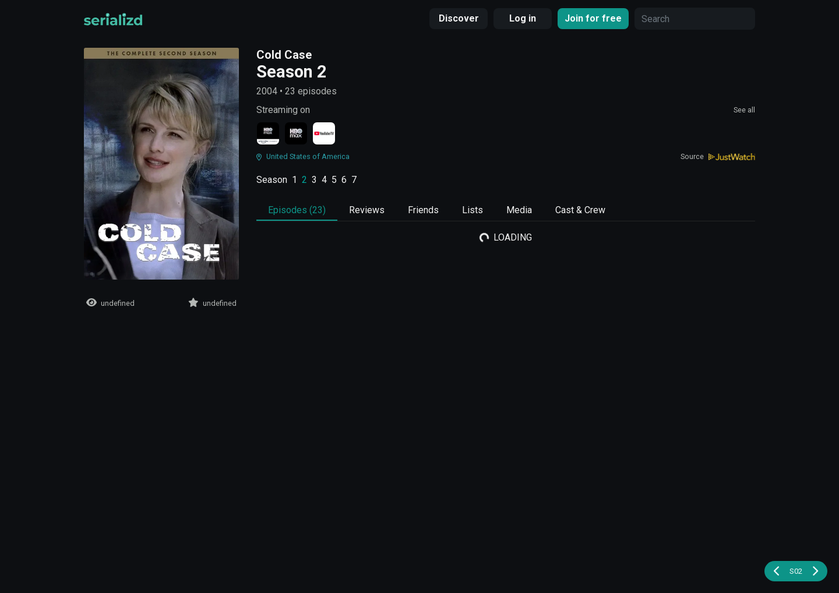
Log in (522, 18)
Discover (459, 18)
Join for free (593, 18)
